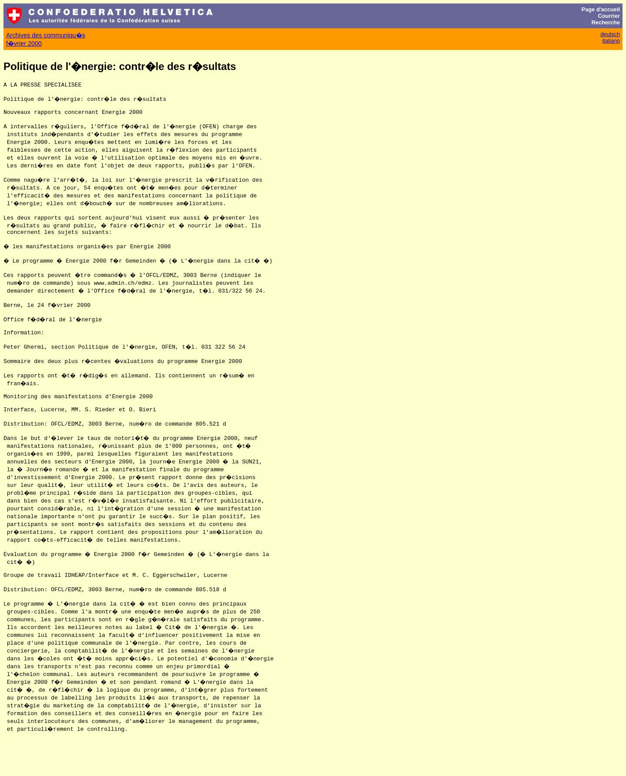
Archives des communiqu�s (45, 35)
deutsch (610, 34)
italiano (611, 40)
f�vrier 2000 (24, 43)
